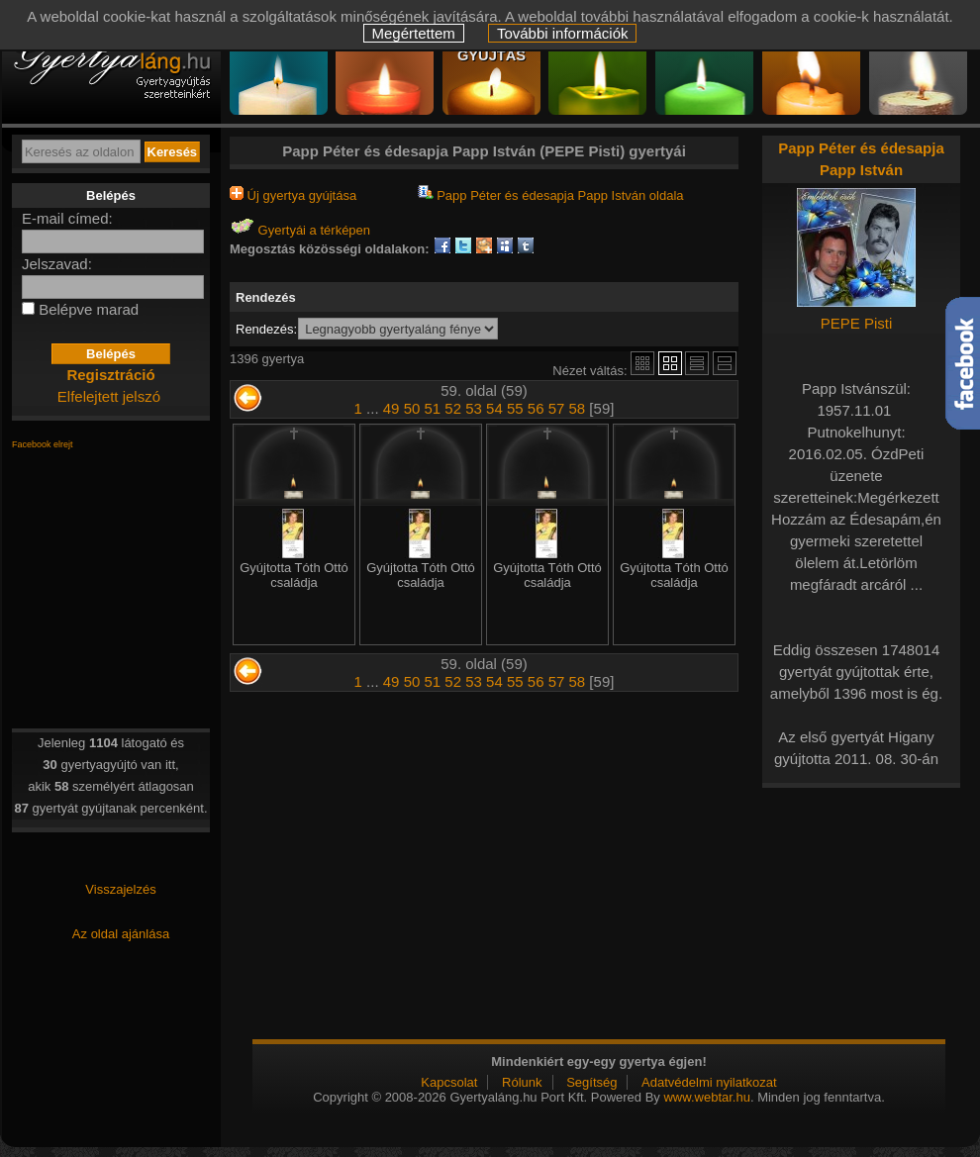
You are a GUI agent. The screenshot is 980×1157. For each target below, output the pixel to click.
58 (577, 408)
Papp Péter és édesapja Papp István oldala (551, 195)
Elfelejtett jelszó (108, 396)
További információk (563, 33)
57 (556, 408)
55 (515, 408)
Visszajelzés (120, 889)
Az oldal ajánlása (120, 933)
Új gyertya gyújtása (293, 195)
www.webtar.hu (706, 1097)
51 (433, 408)
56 (536, 408)
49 (391, 408)
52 (452, 408)
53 (473, 408)
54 (494, 408)
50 (412, 408)
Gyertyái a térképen (300, 230)
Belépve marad (89, 309)
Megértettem (413, 33)
